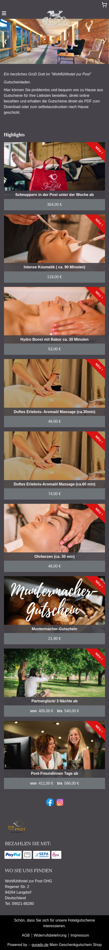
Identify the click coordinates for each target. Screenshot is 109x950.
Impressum (79, 935)
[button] (4, 13)
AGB (26, 935)
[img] (54, 18)
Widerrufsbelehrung (50, 935)
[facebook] (49, 801)
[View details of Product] (54, 176)
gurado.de (40, 945)
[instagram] (59, 801)
